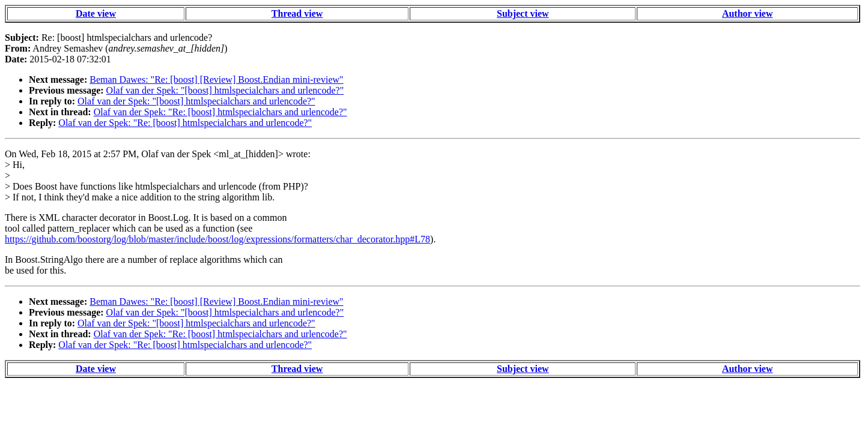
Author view (747, 13)
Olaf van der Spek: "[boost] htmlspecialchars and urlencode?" (225, 90)
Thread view (297, 13)
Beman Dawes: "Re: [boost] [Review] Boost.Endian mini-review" (216, 79)
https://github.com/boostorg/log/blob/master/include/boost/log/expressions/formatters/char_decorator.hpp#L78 (217, 239)
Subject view (523, 13)
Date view (96, 13)
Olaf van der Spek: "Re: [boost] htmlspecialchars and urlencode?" (220, 112)
